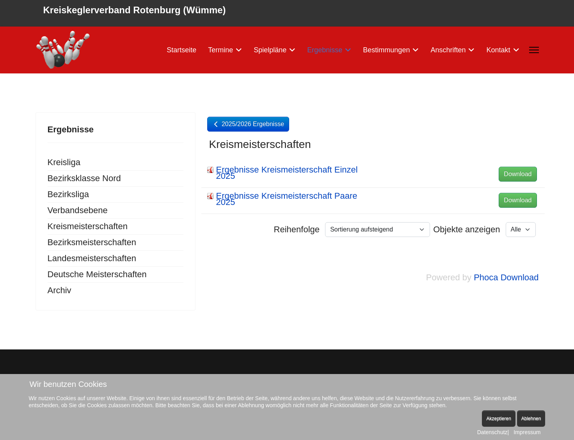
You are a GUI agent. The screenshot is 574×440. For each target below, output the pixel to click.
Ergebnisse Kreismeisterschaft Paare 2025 (286, 199)
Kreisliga (64, 162)
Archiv (59, 290)
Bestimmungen (386, 50)
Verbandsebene (78, 210)
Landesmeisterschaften (92, 258)
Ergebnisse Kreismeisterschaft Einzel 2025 (287, 173)
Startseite (181, 50)
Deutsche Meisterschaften (97, 274)
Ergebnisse (324, 50)
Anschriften (448, 50)
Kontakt (498, 50)
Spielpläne (270, 50)
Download (517, 174)
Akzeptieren (498, 418)
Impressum (527, 432)
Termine (220, 50)
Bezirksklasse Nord (84, 178)
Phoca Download (506, 277)
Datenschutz (492, 432)
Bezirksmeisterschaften (92, 242)
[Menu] (534, 50)
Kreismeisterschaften (88, 226)
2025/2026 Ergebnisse (248, 124)
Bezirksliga (68, 194)
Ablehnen (531, 418)
